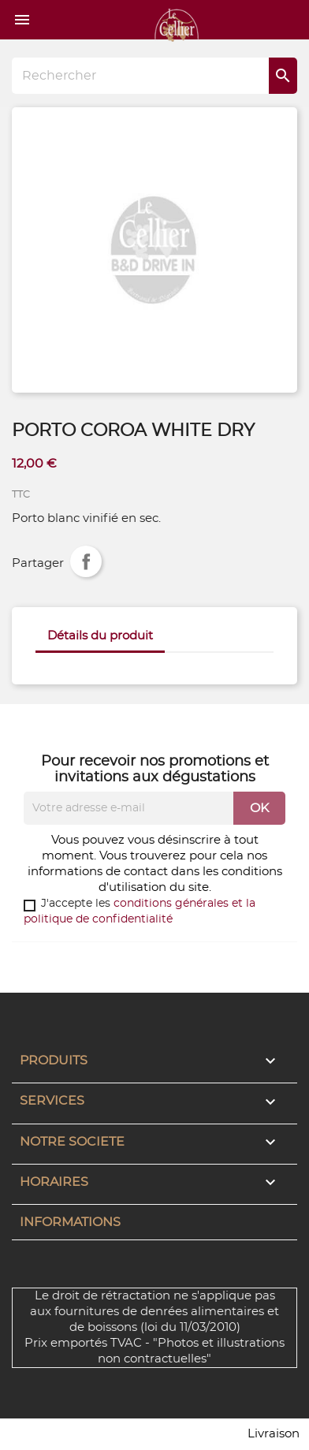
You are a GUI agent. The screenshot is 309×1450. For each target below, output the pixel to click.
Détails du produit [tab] (100, 636)
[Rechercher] (154, 76)
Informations (70, 1222)
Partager (86, 561)
